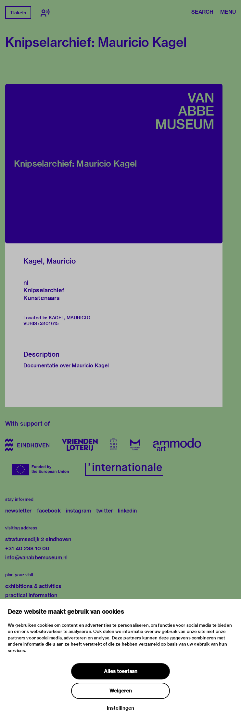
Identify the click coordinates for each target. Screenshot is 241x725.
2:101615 (49, 323)
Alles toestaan (120, 671)
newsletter (18, 510)
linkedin (127, 510)
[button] (113, 163)
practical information (31, 595)
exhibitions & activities (33, 586)
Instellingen (120, 708)
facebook (49, 510)
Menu (228, 12)
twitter (104, 510)
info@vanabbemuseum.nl (36, 557)
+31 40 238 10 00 (27, 548)
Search (202, 12)
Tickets (18, 13)
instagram (78, 510)
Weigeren (120, 691)
